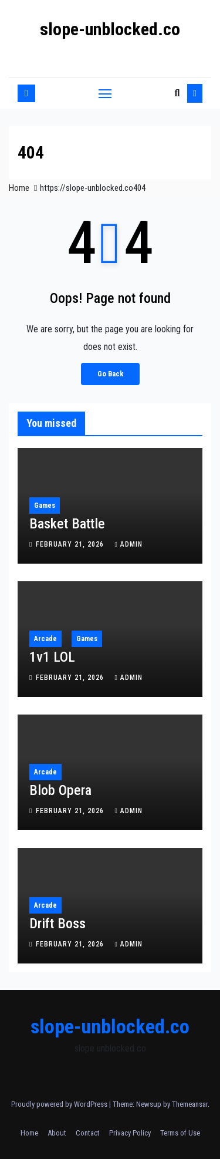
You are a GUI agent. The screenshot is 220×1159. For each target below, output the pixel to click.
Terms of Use (180, 1132)
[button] (177, 93)
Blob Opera (60, 790)
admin (128, 544)
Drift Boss (57, 923)
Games (44, 505)
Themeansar (190, 1104)
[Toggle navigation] (105, 93)
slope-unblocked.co (110, 29)
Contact (88, 1132)
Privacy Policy (130, 1132)
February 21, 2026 (71, 544)
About (57, 1132)
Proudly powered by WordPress (60, 1104)
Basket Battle (67, 524)
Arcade (45, 639)
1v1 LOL (52, 657)
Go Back (110, 373)
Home (19, 188)
